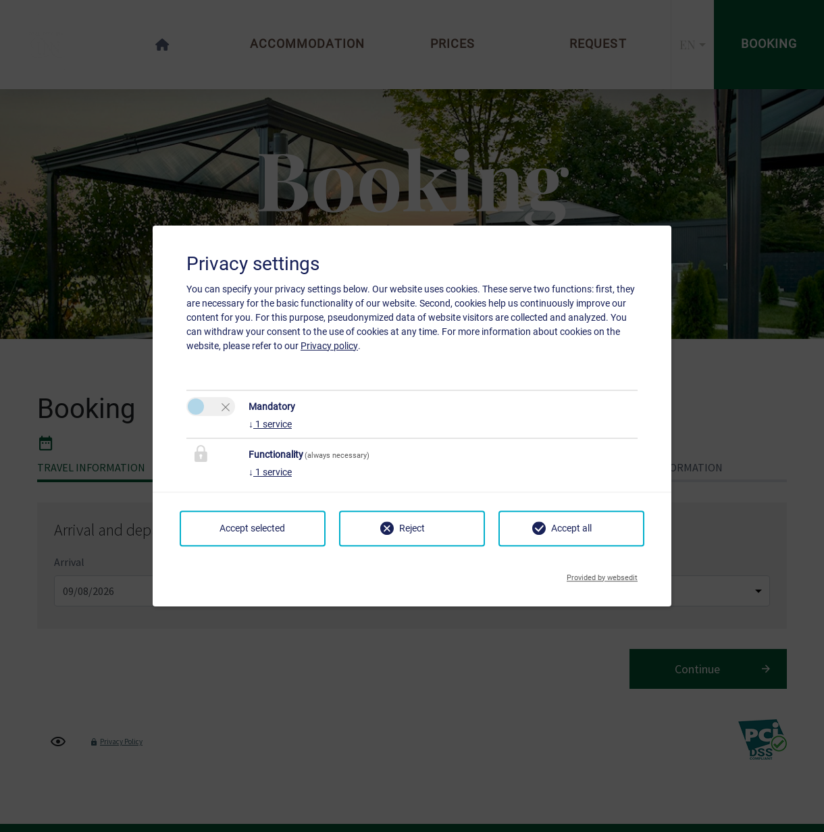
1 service (270, 424)
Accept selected (252, 528)
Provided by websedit (602, 574)
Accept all (571, 528)
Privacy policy (329, 345)
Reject (412, 528)
